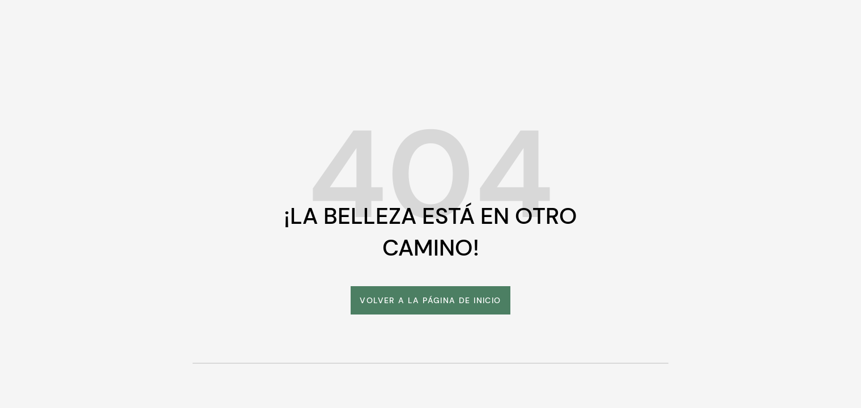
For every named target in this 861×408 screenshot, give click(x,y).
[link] (430, 300)
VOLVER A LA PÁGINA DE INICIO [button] (430, 300)
